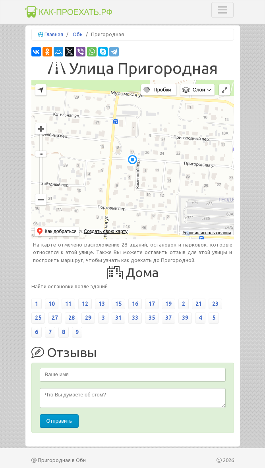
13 (102, 304)
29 (88, 318)
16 (135, 304)
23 (215, 304)
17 (152, 304)
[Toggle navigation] (222, 10)
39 (185, 318)
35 (152, 318)
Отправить (59, 421)
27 (55, 318)
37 (168, 318)
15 (118, 304)
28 (71, 318)
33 (135, 318)
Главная (53, 34)
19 (168, 304)
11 (68, 304)
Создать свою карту (106, 231)
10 (51, 304)
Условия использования (206, 232)
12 (85, 304)
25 (38, 318)
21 (198, 304)
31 (118, 318)
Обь (78, 34)
